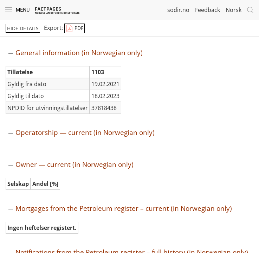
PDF (74, 28)
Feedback (207, 10)
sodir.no (178, 10)
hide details (23, 28)
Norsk (233, 10)
